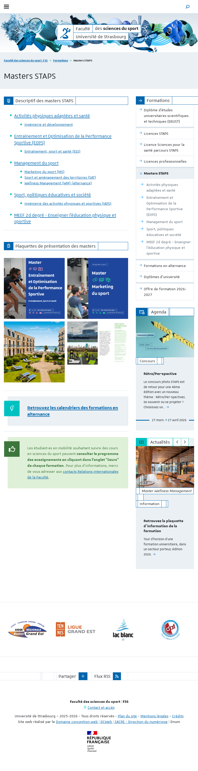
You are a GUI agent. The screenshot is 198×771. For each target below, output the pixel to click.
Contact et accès (101, 707)
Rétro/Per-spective (160, 374)
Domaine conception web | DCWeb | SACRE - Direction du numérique (112, 721)
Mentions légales (154, 716)
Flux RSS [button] (102, 676)
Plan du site (127, 716)
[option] (165, 373)
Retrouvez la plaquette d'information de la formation (163, 526)
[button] (187, 6)
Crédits (178, 716)
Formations (60, 60)
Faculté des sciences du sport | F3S (26, 60)
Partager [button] (67, 676)
